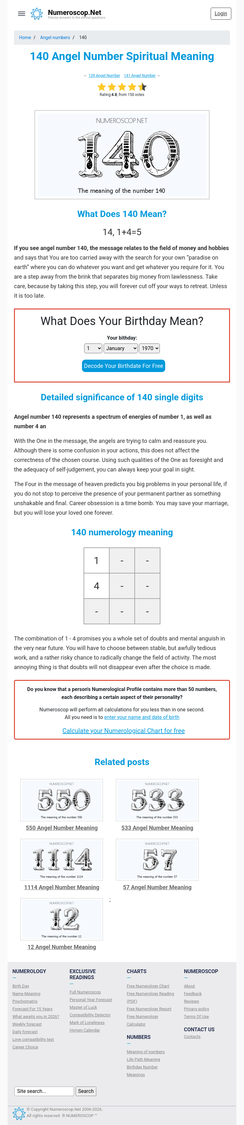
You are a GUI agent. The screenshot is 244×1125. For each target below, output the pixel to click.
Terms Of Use (196, 1016)
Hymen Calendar (85, 1030)
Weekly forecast (27, 1024)
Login (221, 13)
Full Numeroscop (85, 992)
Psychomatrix (24, 1001)
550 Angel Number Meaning (62, 827)
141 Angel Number (140, 75)
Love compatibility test (33, 1039)
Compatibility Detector (90, 1015)
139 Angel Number (104, 75)
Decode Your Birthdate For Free (123, 366)
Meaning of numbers (146, 1051)
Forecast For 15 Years (32, 1008)
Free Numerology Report (149, 1008)
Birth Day (20, 986)
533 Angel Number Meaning (157, 827)
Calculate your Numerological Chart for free (123, 731)
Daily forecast (24, 1031)
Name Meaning (26, 993)
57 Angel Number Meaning (157, 887)
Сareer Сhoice (25, 1047)
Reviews (191, 1001)
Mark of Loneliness (87, 1022)
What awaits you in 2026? (35, 1016)
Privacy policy (196, 1008)
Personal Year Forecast (91, 999)
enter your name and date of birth (142, 717)
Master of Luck (83, 1007)
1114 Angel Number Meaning (61, 887)
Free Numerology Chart (148, 986)
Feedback (193, 993)
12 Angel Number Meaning (61, 947)
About (189, 986)
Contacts (192, 1036)
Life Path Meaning (143, 1059)
